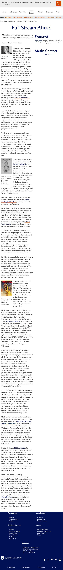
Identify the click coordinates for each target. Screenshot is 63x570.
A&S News (8, 17)
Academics (22, 12)
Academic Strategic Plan (44, 531)
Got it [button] (58, 3)
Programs (40, 517)
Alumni (40, 12)
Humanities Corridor (20, 164)
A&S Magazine (28, 17)
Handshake (12, 537)
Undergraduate (13, 519)
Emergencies (41, 567)
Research (49, 12)
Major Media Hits (39, 17)
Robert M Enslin (48, 54)
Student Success (31, 12)
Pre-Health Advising (14, 531)
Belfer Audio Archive (13, 321)
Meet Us (11, 517)
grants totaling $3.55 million (15, 201)
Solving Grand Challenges (53, 17)
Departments (41, 519)
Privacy (54, 567)
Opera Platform (6, 497)
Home (4, 12)
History (39, 535)
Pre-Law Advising (13, 533)
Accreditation (26, 567)
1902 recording (19, 448)
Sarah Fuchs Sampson (22, 98)
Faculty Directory (42, 521)
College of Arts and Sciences (31, 547)
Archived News (17, 17)
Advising (11, 529)
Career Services (13, 535)
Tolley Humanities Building (30, 549)
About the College (42, 529)
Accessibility (11, 567)
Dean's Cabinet (41, 533)
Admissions (13, 12)
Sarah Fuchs (38, 40)
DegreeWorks (13, 539)
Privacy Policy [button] (7, 4)
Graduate (11, 521)
